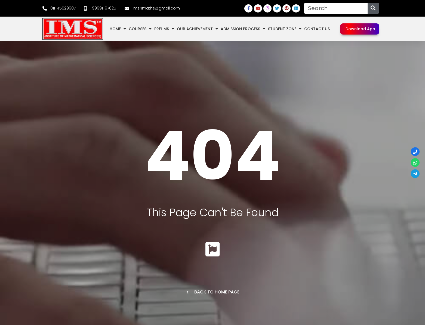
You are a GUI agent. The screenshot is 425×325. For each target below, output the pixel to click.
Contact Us (317, 29)
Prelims (164, 28)
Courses (140, 28)
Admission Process (243, 28)
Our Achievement (197, 28)
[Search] (373, 8)
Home (118, 28)
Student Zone (284, 28)
